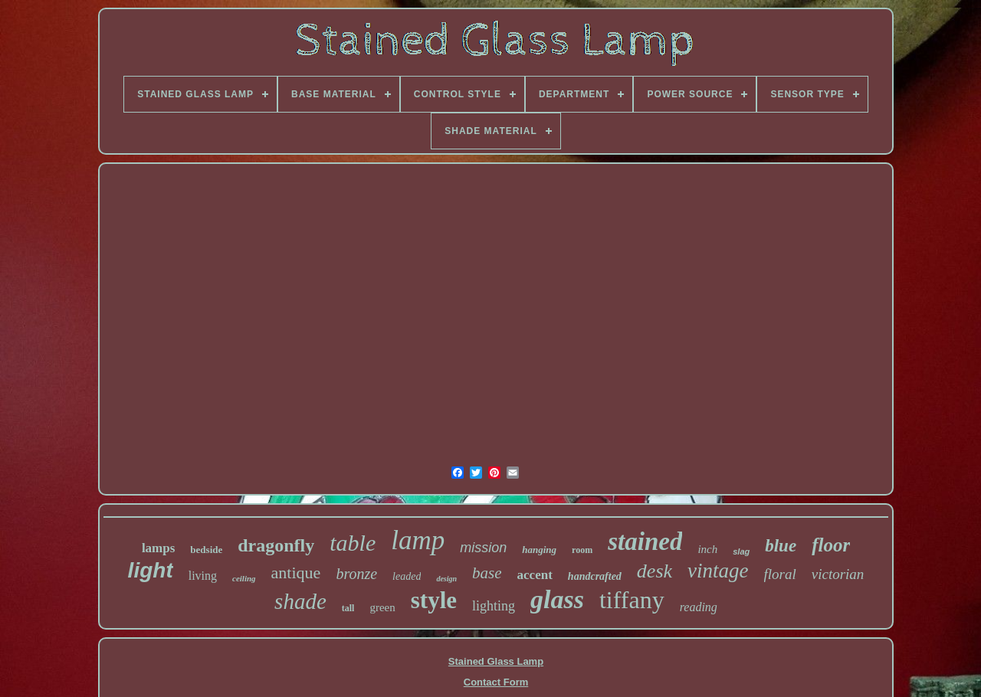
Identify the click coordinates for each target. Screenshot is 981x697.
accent (535, 575)
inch (707, 549)
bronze (356, 573)
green (382, 607)
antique (296, 572)
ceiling (244, 578)
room (582, 550)
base (487, 573)
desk (654, 571)
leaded (406, 576)
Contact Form (496, 682)
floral (780, 574)
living (203, 575)
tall (348, 608)
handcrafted (595, 576)
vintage (717, 570)
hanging (539, 549)
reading (698, 607)
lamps (158, 548)
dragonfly (276, 545)
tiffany (631, 600)
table (353, 542)
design (446, 578)
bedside (206, 549)
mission (483, 547)
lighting (493, 606)
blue (780, 545)
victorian (838, 574)
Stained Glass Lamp (495, 661)
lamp (418, 540)
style (434, 600)
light (150, 570)
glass (557, 599)
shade (300, 601)
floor (831, 545)
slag (741, 551)
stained (645, 541)
